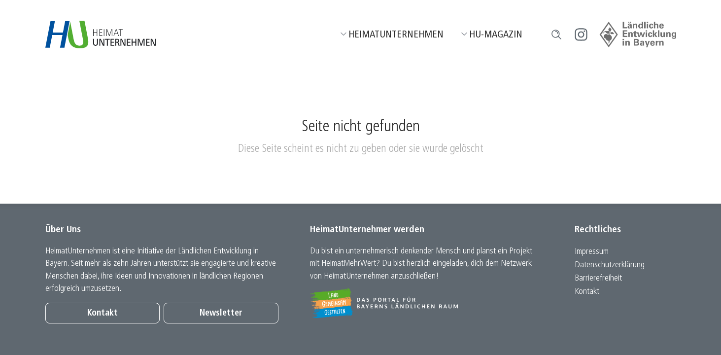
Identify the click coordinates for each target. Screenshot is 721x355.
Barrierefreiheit (598, 278)
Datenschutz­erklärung (610, 265)
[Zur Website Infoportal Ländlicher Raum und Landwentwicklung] (426, 303)
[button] (556, 34)
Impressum (592, 251)
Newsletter (221, 313)
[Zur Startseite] (100, 34)
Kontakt (102, 313)
